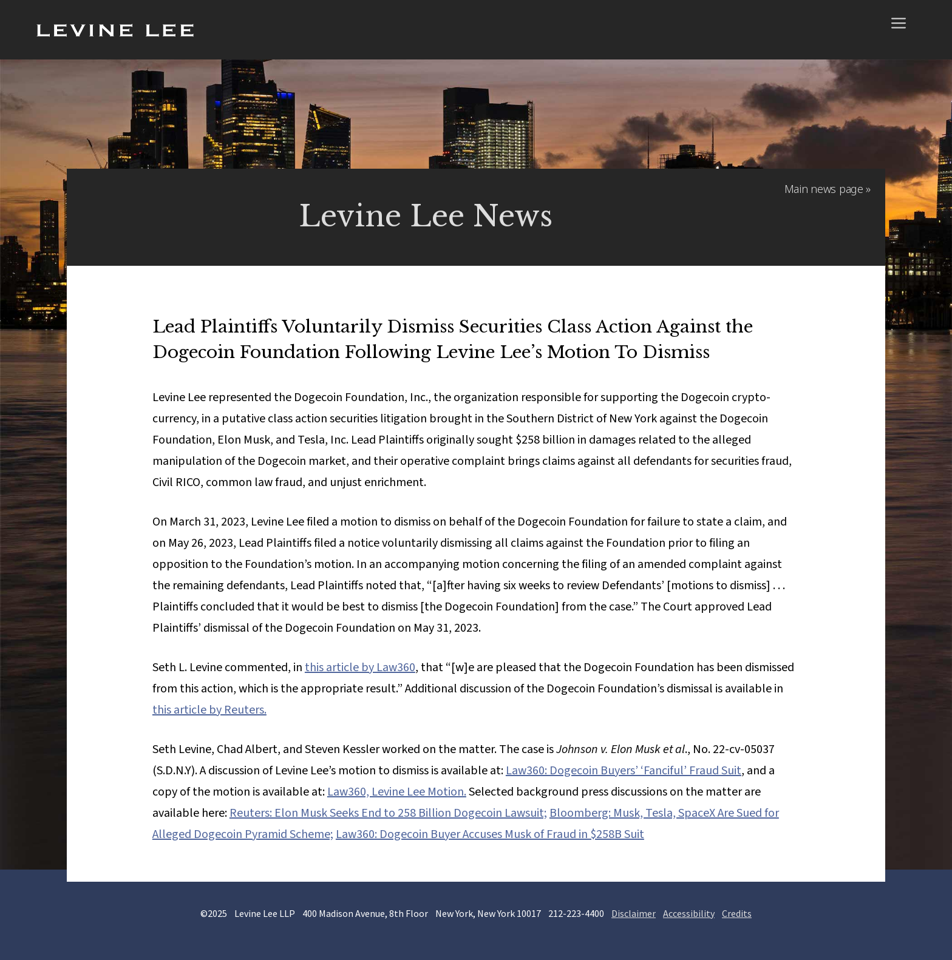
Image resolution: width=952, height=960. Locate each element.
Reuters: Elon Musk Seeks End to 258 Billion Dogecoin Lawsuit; (388, 813)
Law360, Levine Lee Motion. (396, 791)
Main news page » (827, 188)
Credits (737, 913)
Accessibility (689, 913)
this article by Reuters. (209, 709)
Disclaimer (633, 913)
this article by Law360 (360, 667)
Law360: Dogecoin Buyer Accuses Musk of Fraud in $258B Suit (490, 834)
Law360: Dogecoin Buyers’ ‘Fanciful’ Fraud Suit (623, 770)
